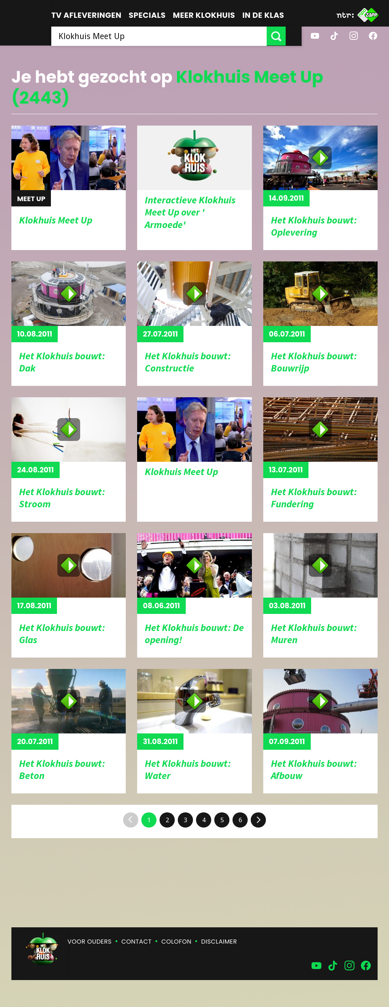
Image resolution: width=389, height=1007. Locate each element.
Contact (137, 941)
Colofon (176, 941)
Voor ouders (90, 941)
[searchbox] (167, 36)
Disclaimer (219, 941)
